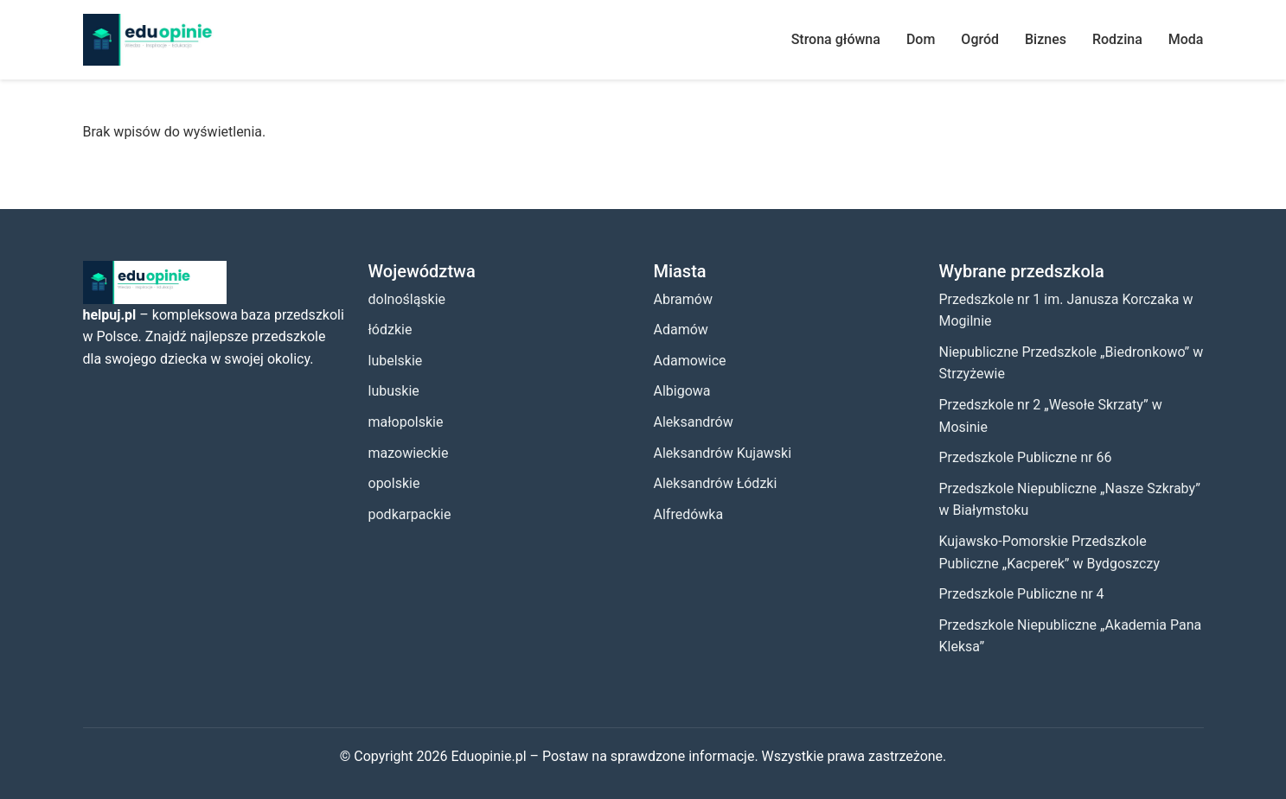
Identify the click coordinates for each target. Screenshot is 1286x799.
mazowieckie (408, 453)
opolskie (394, 483)
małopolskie (406, 422)
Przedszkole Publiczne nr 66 (1025, 457)
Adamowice (690, 360)
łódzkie (390, 329)
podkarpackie (409, 514)
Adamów (681, 329)
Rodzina (1117, 39)
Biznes (1045, 39)
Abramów (683, 299)
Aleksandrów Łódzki (715, 483)
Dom (920, 39)
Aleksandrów (693, 422)
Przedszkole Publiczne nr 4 (1021, 594)
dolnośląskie (407, 299)
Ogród (980, 39)
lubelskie (395, 360)
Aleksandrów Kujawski (723, 453)
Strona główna (835, 39)
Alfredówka (689, 514)
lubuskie (393, 391)
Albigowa (682, 391)
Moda (1186, 39)
